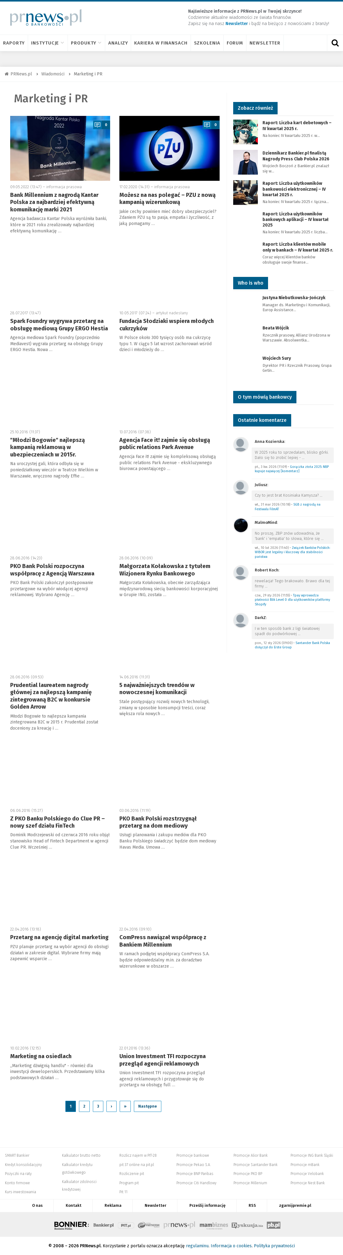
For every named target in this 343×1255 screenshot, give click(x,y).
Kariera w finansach (160, 43)
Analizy (118, 43)
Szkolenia (207, 43)
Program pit (129, 1183)
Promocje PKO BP (247, 1174)
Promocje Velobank (307, 1174)
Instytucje (47, 43)
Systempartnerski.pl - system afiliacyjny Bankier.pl (149, 1224)
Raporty (14, 43)
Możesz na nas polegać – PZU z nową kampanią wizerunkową (167, 199)
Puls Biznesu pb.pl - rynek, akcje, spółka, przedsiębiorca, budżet (273, 1224)
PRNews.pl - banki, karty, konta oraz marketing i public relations (180, 1224)
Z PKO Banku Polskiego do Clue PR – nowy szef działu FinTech (57, 822)
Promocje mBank (305, 1165)
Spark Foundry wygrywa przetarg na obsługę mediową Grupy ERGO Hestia (59, 325)
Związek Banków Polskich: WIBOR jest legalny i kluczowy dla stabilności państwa (292, 552)
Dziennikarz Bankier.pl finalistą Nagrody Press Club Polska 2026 (295, 156)
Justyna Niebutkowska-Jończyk (293, 297)
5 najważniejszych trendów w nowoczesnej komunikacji (157, 689)
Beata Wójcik (275, 328)
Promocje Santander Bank (255, 1165)
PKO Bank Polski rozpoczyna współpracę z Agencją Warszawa (52, 570)
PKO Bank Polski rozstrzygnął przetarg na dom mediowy (158, 822)
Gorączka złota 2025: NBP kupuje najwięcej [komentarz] (292, 469)
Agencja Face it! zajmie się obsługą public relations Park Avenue (164, 444)
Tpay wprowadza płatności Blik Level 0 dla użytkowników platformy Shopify (292, 599)
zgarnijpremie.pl (295, 1205)
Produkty (86, 43)
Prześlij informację (207, 1205)
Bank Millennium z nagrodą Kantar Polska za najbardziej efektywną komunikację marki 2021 (54, 202)
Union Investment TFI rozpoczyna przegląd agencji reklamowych (162, 1060)
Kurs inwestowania (20, 1192)
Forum (235, 43)
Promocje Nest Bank (308, 1183)
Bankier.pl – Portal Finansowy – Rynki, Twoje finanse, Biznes (103, 1224)
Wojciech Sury (276, 358)
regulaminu (197, 1246)
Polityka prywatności (274, 1246)
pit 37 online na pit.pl (136, 1165)
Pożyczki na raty (18, 1174)
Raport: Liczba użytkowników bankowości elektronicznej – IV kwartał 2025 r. (294, 189)
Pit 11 (123, 1192)
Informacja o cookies (231, 1246)
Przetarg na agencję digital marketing (59, 937)
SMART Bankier (17, 1155)
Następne (147, 1106)
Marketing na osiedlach (41, 1056)
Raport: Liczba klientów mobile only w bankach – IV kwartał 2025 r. (297, 247)
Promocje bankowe (192, 1155)
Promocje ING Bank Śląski (312, 1155)
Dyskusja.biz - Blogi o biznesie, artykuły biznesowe (247, 1224)
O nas (37, 1205)
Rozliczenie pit (131, 1174)
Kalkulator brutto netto (81, 1155)
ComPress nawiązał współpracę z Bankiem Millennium (162, 941)
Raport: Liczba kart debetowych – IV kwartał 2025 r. (297, 125)
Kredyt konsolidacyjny (23, 1165)
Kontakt (73, 1205)
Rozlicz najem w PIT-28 (138, 1155)
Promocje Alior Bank (250, 1155)
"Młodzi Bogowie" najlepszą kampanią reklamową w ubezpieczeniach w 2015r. (47, 447)
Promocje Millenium (250, 1183)
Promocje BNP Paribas (194, 1174)
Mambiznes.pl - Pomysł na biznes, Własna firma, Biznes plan (214, 1224)
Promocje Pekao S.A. (193, 1165)
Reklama (113, 1205)
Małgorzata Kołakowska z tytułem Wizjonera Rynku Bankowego (164, 570)
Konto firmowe (17, 1183)
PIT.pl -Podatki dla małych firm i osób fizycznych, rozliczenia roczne (126, 1224)
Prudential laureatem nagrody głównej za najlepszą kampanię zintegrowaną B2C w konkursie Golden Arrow (51, 696)
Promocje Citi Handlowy (196, 1183)
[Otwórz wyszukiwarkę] (335, 43)
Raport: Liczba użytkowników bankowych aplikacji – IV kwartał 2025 (295, 219)
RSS (252, 1205)
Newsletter (265, 43)
